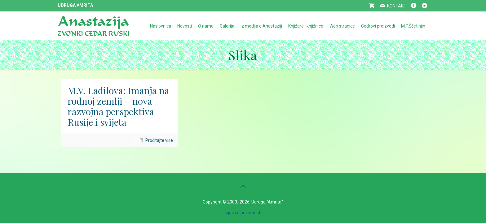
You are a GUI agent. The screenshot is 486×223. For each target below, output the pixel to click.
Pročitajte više (159, 140)
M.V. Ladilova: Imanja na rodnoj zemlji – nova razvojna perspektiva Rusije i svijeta (118, 106)
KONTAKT (392, 5)
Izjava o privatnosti (243, 212)
